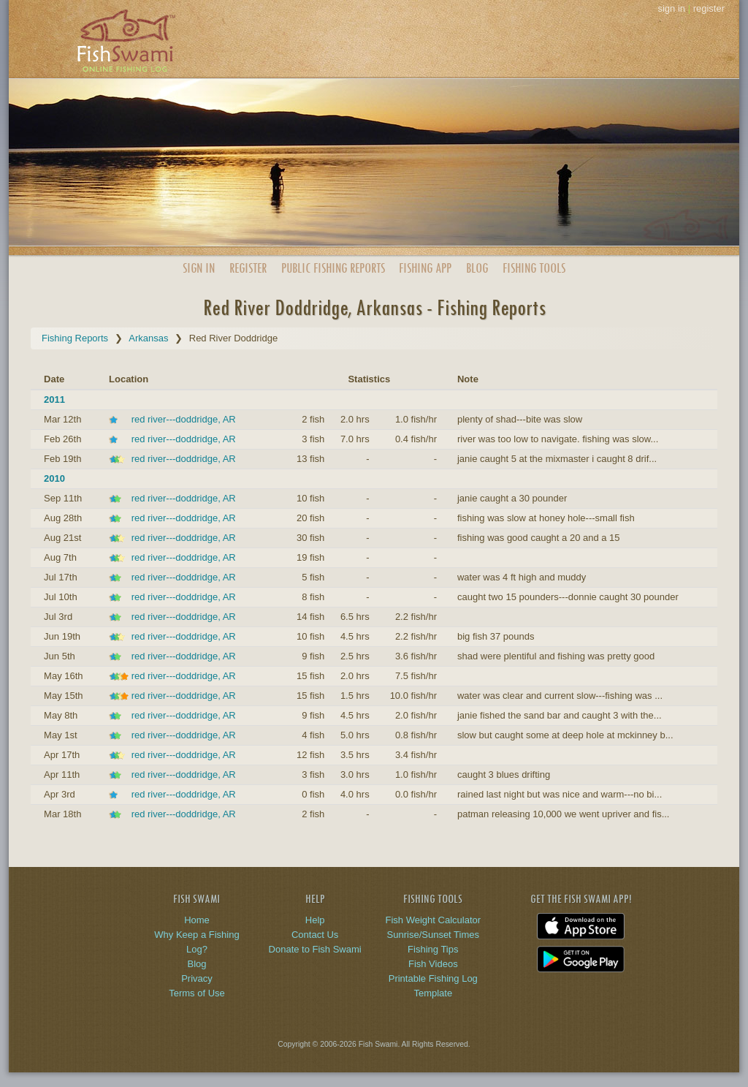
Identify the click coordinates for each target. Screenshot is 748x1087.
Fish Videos (433, 963)
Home (197, 919)
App (425, 268)
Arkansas (148, 338)
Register (248, 268)
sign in (671, 8)
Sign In (199, 268)
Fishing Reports (75, 338)
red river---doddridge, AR (183, 419)
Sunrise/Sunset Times (433, 934)
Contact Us (314, 934)
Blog (477, 268)
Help (315, 919)
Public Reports (333, 268)
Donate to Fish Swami (315, 949)
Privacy (197, 978)
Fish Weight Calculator (433, 919)
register (709, 8)
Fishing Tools (534, 268)
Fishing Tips (433, 949)
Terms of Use (197, 993)
